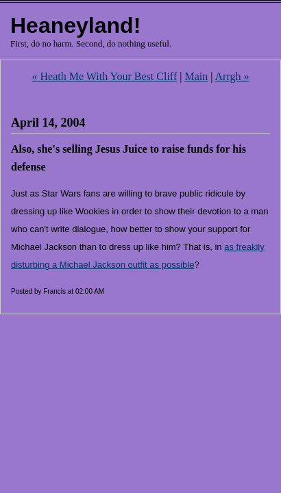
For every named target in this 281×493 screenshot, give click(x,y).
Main (196, 76)
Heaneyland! (75, 25)
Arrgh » (232, 76)
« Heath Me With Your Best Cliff (105, 76)
